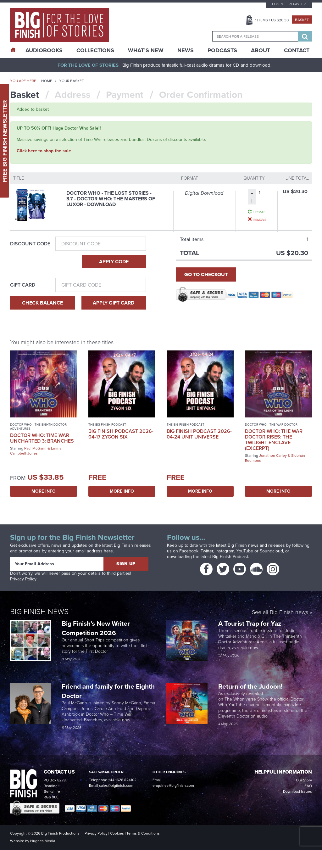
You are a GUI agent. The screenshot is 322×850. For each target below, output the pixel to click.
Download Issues (297, 791)
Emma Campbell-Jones (35, 450)
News (185, 50)
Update (259, 212)
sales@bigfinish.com (116, 785)
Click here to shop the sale (44, 151)
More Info (43, 491)
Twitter (207, 551)
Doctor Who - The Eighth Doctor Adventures (38, 426)
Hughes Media (42, 841)
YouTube (244, 551)
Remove (259, 219)
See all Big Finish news (280, 612)
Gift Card (22, 285)
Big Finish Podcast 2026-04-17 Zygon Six (120, 434)
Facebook (188, 551)
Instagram (224, 551)
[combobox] (255, 36)
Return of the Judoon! (251, 686)
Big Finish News (39, 611)
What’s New (146, 50)
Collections (95, 50)
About (260, 50)
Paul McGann (35, 448)
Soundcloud (271, 551)
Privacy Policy (23, 579)
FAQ (308, 786)
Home (46, 81)
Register (297, 4)
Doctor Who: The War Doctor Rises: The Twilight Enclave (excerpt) (274, 440)
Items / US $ (272, 20)
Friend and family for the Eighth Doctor (108, 691)
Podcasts (222, 50)
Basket (302, 20)
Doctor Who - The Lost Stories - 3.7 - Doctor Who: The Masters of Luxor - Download (110, 198)
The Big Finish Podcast (107, 424)
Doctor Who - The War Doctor (271, 424)
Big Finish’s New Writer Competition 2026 (96, 628)
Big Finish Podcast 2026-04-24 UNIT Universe (199, 434)
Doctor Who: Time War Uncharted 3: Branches (42, 438)
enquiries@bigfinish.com (173, 785)
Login (277, 4)
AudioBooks (44, 50)
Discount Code (30, 244)
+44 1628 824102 (122, 780)
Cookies (117, 833)
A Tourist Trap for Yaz (249, 623)
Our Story (304, 780)
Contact (296, 50)
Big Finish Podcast (230, 556)
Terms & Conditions (143, 833)
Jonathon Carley (273, 455)
